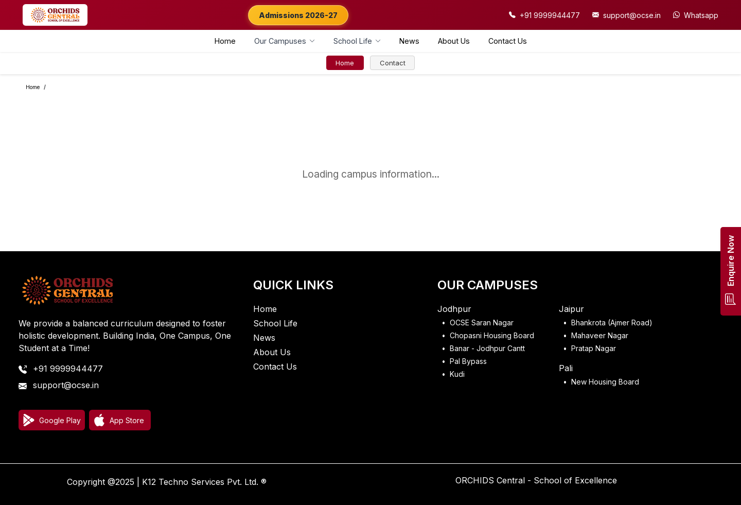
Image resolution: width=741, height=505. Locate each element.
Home (225, 41)
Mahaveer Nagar (599, 335)
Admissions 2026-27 (298, 15)
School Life (275, 323)
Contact (392, 63)
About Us (454, 41)
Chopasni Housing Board (492, 335)
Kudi (457, 374)
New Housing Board (605, 381)
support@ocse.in (66, 385)
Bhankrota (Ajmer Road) (611, 322)
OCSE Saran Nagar (482, 322)
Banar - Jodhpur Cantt (487, 348)
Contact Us (507, 41)
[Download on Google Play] (52, 420)
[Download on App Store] (120, 420)
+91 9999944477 (68, 368)
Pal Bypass (468, 361)
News (409, 41)
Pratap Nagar (593, 348)
